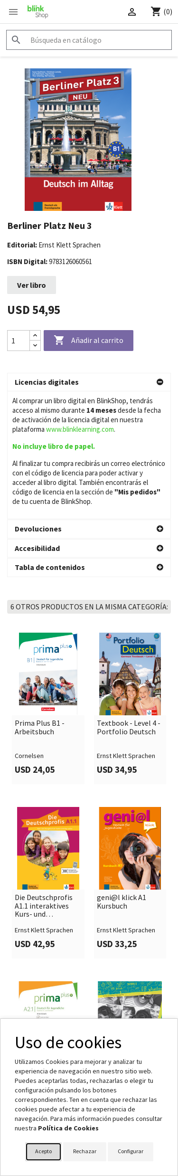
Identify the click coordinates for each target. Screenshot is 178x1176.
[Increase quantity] (35, 335)
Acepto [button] (43, 1151)
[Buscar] (89, 40)
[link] (48, 580)
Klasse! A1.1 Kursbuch (116, 948)
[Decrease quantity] (35, 345)
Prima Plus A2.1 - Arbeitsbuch (42, 948)
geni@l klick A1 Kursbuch (121, 774)
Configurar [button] (130, 1151)
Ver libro (31, 285)
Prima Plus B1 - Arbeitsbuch (40, 599)
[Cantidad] (18, 340)
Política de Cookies (68, 1128)
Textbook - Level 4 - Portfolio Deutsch (128, 599)
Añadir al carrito (88, 340)
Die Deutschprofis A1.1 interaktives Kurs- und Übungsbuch (44, 778)
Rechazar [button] (84, 1151)
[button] (89, 382)
